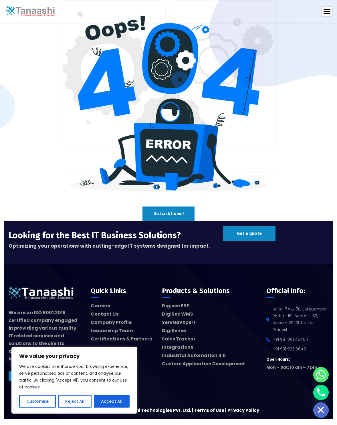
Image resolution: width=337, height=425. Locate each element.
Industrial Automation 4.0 (194, 355)
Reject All (74, 401)
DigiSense (174, 330)
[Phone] (321, 392)
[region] (74, 380)
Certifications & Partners (121, 339)
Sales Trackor (178, 339)
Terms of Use (209, 410)
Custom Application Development (203, 363)
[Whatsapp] (321, 374)
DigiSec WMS (177, 314)
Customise (37, 401)
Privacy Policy (243, 410)
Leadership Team (112, 330)
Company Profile (111, 322)
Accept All (111, 401)
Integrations (177, 347)
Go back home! (168, 213)
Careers (100, 305)
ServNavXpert (179, 322)
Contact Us (104, 314)
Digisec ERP (175, 305)
